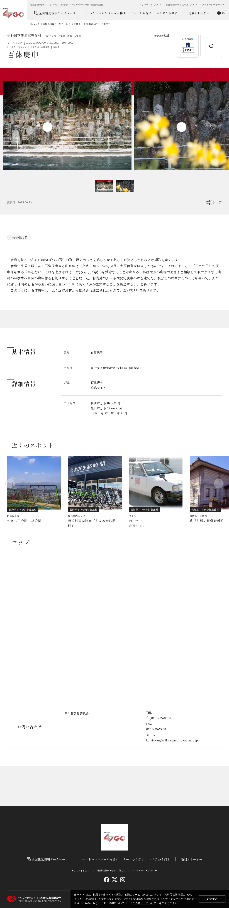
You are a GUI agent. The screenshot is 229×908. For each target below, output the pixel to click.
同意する (212, 899)
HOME (33, 24)
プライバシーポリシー (213, 5)
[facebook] (106, 879)
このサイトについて (144, 903)
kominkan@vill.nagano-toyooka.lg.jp (172, 740)
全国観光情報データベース (55, 13)
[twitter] (114, 879)
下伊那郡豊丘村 (90, 24)
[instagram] (122, 879)
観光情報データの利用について (182, 5)
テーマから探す (141, 13)
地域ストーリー (199, 13)
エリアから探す (166, 13)
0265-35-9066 (161, 718)
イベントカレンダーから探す (106, 13)
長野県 (74, 24)
